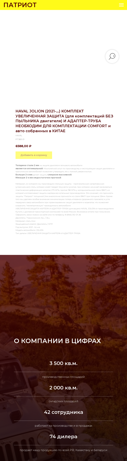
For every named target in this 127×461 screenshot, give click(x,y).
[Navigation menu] (121, 5)
